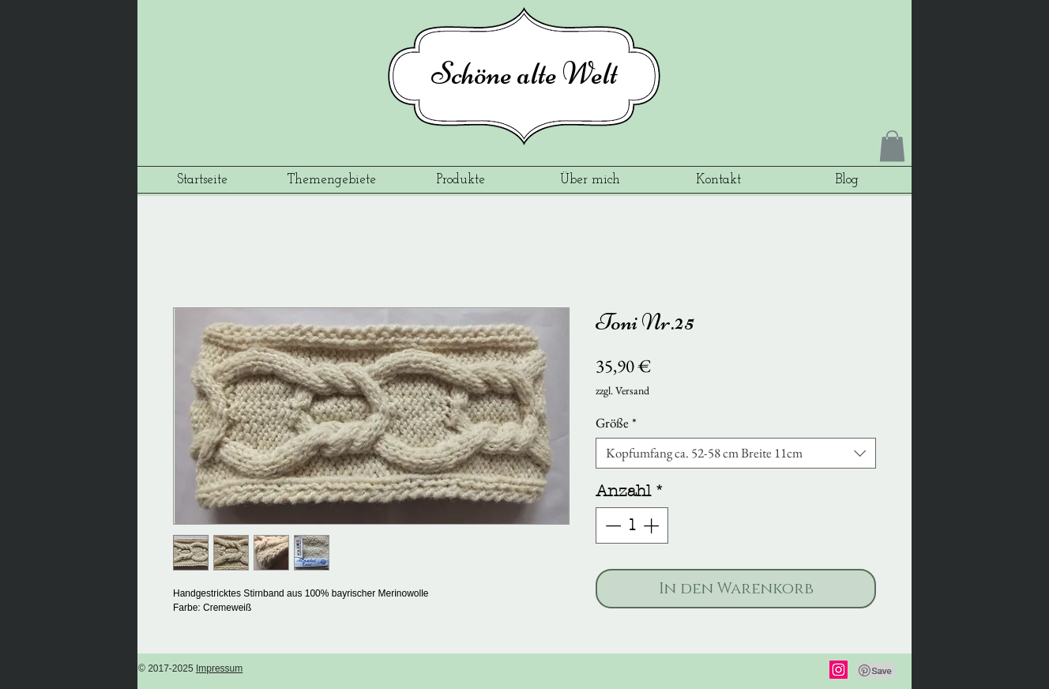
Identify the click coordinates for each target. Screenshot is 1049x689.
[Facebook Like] (777, 671)
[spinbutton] (632, 525)
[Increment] (652, 525)
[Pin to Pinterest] (876, 671)
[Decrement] (611, 525)
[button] (892, 145)
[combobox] (736, 453)
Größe (616, 423)
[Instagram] (838, 670)
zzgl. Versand (622, 390)
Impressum (219, 668)
